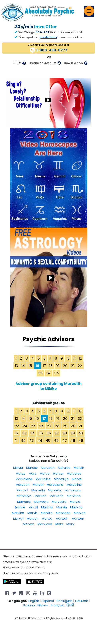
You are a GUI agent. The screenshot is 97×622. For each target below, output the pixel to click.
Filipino (42, 605)
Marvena (56, 496)
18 (51, 365)
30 (73, 425)
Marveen (22, 484)
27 (49, 425)
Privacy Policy (50, 573)
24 (48, 372)
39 (72, 433)
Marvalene (24, 479)
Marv (32, 473)
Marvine (18, 513)
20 (65, 365)
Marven (40, 496)
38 (64, 433)
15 (30, 365)
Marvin (61, 507)
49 (81, 440)
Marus (20, 473)
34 (32, 433)
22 (80, 365)
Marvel (38, 484)
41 (15, 440)
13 (16, 365)
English (33, 601)
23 (40, 372)
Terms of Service (34, 567)
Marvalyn (61, 479)
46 (56, 440)
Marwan (77, 518)
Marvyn (32, 518)
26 (41, 425)
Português (64, 601)
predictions (48, 37)
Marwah (61, 518)
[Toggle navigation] (89, 11)
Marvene (74, 496)
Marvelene (55, 484)
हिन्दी (70, 605)
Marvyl (18, 518)
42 (23, 440)
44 (39, 440)
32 (16, 433)
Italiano (29, 605)
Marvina (76, 507)
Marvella (38, 490)
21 (72, 365)
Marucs (32, 467)
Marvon (79, 513)
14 (23, 365)
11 (74, 358)
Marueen (48, 467)
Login (17, 62)
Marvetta (41, 501)
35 (40, 433)
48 (72, 440)
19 (57, 365)
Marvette (59, 501)
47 (64, 440)
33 (24, 433)
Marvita (46, 513)
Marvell (22, 490)
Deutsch (81, 601)
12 (80, 358)
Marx (59, 524)
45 (48, 440)
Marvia (75, 501)
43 (31, 440)
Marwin (28, 524)
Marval (58, 473)
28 (57, 425)
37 (56, 433)
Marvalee (74, 473)
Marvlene (63, 513)
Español (48, 601)
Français (57, 605)
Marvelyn (24, 496)
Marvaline (43, 479)
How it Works (73, 63)
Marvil (33, 507)
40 (80, 433)
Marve (76, 479)
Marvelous (73, 490)
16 (37, 418)
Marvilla (47, 507)
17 (44, 365)
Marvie (20, 507)
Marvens (24, 501)
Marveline (74, 484)
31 (80, 425)
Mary (70, 524)
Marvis (32, 513)
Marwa (47, 518)
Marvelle (54, 490)
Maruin (79, 467)
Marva (44, 473)
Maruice (64, 467)
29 (65, 425)
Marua (18, 467)
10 (68, 358)
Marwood (44, 524)
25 (56, 372)
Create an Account (42, 63)
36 (49, 433)
